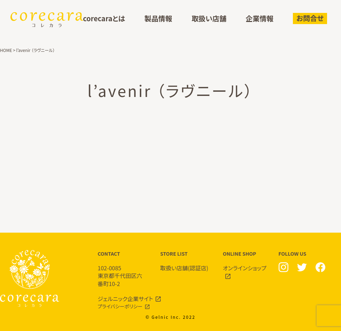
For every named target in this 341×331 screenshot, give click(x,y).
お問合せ (310, 18)
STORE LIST (184, 261)
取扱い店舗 (208, 18)
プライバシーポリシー (120, 306)
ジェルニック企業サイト (125, 298)
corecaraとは (104, 18)
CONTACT (122, 269)
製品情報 (158, 18)
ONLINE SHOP (247, 265)
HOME (6, 50)
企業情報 (260, 18)
